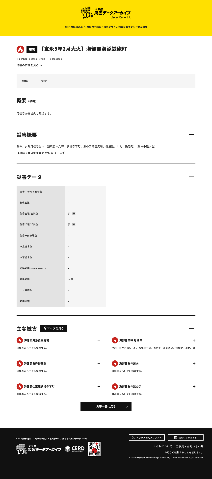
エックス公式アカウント (148, 437)
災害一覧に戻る (106, 406)
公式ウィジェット (188, 437)
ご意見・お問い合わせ (190, 446)
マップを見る (54, 328)
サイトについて (162, 446)
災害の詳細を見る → (29, 65)
